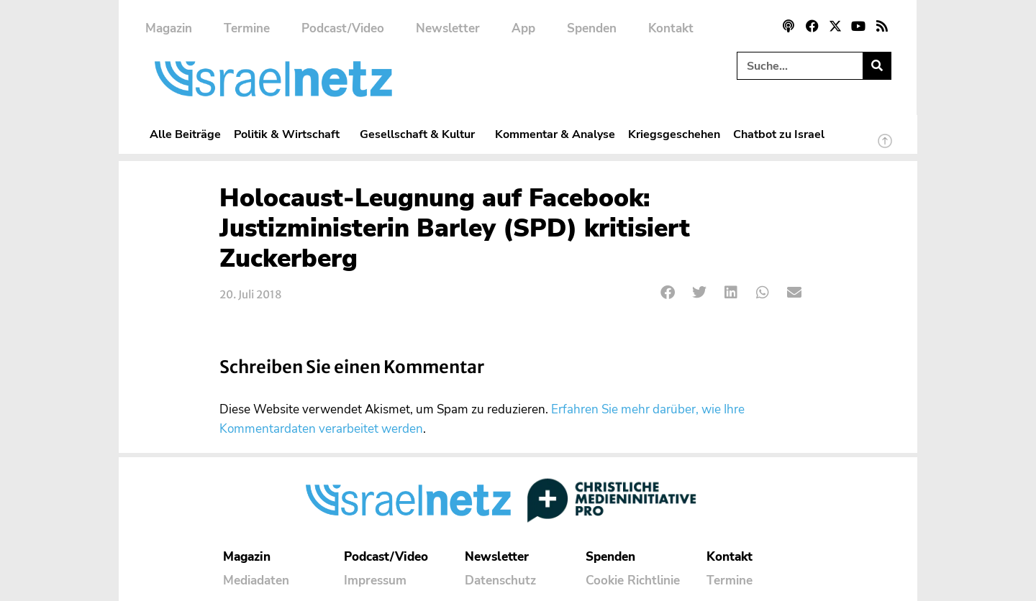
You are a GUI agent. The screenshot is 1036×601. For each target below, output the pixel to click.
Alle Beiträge (185, 134)
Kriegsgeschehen (674, 134)
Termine (247, 28)
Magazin (168, 28)
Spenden (592, 28)
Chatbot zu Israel (778, 134)
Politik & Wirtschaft (290, 134)
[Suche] (877, 65)
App (523, 28)
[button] (668, 293)
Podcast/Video (342, 28)
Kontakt (671, 28)
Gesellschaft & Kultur (421, 134)
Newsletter (448, 28)
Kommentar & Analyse (555, 134)
